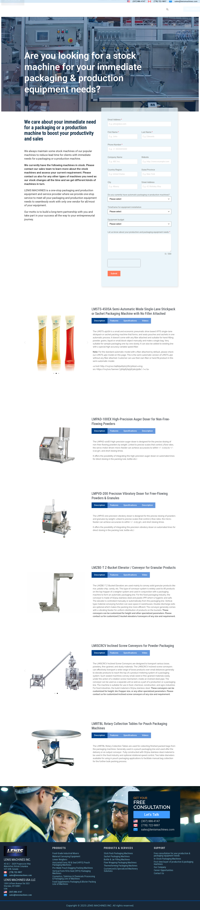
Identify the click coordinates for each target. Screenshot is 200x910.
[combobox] (139, 199)
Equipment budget (116, 219)
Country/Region (115, 169)
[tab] (100, 321)
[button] (24, 342)
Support (128, 9)
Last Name (147, 132)
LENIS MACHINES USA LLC (19, 880)
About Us (116, 9)
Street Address (147, 182)
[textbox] (137, 199)
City (109, 182)
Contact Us (156, 9)
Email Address (115, 119)
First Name (113, 132)
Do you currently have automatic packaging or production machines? (139, 195)
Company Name (115, 157)
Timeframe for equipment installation (124, 207)
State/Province (148, 169)
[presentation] (124, 263)
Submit (114, 273)
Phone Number (115, 144)
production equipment (83, 197)
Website (145, 157)
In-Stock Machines (141, 9)
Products (104, 9)
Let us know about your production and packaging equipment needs (139, 232)
